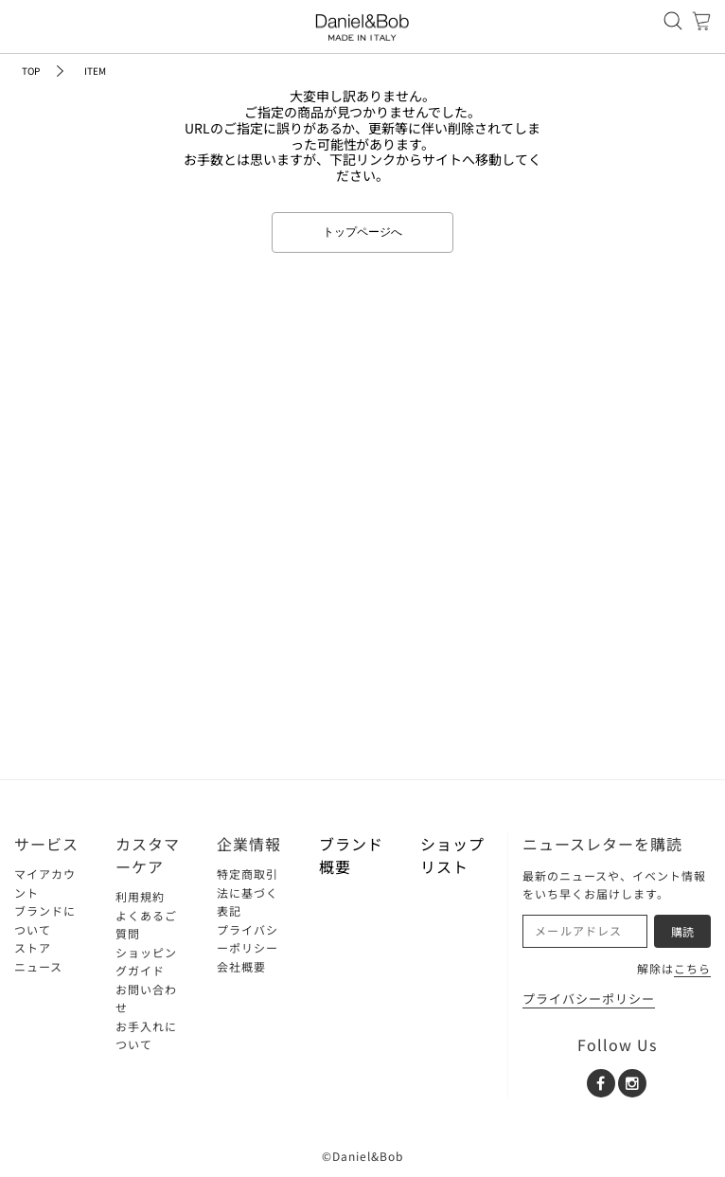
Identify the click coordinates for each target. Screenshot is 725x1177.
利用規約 (140, 896)
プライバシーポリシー (588, 999)
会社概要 (241, 966)
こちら (692, 968)
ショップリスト (452, 855)
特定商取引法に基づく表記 (247, 891)
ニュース (38, 966)
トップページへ (362, 232)
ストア (32, 947)
